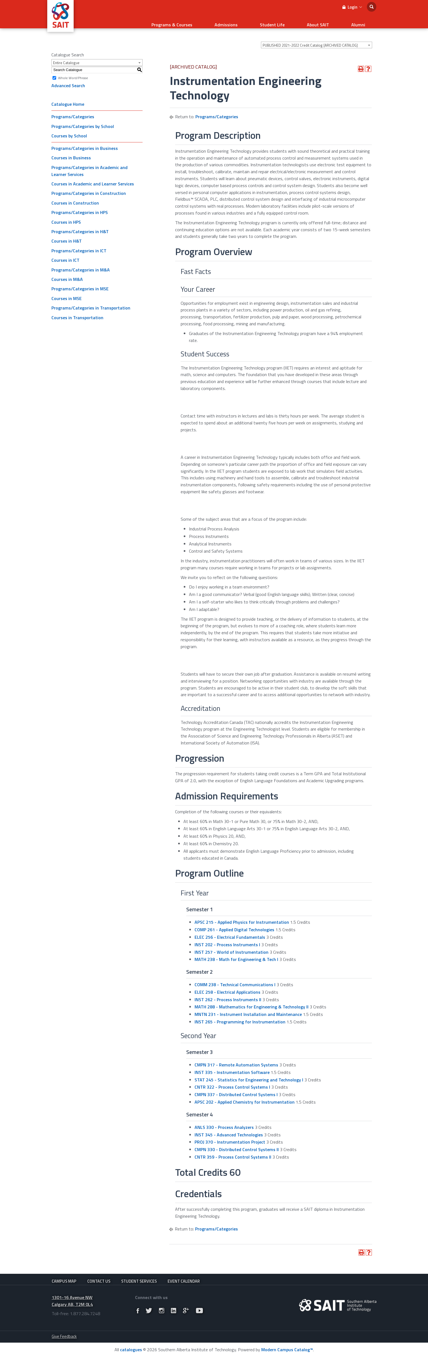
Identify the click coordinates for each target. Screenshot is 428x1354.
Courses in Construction (75, 196)
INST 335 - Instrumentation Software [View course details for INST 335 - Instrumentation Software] (232, 1065)
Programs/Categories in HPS (79, 205)
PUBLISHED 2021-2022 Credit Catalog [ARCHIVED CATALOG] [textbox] (310, 38)
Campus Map (64, 1275)
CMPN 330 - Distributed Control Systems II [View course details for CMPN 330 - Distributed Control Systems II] (237, 1142)
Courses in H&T (66, 234)
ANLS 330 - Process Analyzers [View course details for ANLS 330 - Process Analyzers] (224, 1120)
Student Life (300, 21)
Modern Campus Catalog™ (287, 1347)
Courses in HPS (66, 215)
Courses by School (69, 128)
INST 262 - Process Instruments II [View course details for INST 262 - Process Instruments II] (228, 992)
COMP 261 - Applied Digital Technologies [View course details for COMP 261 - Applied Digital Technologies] (234, 922)
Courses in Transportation (77, 310)
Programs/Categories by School (82, 119)
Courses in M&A (67, 272)
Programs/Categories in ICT (78, 243)
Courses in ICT (65, 253)
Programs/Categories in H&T (80, 224)
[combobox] (316, 38)
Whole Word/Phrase (73, 70)
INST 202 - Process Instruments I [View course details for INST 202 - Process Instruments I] (227, 937)
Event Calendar (184, 1275)
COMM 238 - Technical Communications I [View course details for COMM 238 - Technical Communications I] (235, 977)
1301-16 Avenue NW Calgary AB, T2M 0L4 (72, 1298)
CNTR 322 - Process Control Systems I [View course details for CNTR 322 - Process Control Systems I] (232, 1080)
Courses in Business (71, 151)
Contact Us (98, 1275)
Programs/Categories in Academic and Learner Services (89, 164)
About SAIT (335, 21)
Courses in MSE (66, 291)
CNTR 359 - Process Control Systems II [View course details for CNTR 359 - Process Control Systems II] (233, 1150)
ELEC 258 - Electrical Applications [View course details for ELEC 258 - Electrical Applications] (227, 985)
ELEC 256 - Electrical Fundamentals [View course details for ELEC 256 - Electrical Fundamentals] (230, 930)
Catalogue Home (67, 97)
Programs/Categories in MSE (80, 281)
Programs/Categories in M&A (80, 263)
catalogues (131, 1347)
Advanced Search (68, 78)
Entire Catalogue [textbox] (66, 56)
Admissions (265, 21)
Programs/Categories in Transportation (90, 301)
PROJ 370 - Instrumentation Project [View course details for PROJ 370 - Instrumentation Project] (230, 1135)
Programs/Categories (72, 109)
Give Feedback (64, 1333)
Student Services (139, 1275)
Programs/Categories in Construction (88, 186)
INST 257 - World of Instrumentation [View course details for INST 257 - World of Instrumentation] (231, 945)
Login (352, 7)
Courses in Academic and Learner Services (92, 176)
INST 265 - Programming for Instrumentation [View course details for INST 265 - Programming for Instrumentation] (240, 1014)
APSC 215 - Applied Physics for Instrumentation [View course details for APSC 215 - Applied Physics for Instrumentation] (242, 915)
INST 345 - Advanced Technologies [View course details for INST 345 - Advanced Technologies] (229, 1127)
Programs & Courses (221, 21)
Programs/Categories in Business (84, 141)
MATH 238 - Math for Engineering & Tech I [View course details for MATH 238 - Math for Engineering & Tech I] (236, 952)
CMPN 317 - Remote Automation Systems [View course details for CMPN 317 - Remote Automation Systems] (236, 1057)
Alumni (364, 21)
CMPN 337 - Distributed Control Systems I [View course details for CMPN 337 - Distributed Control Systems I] (236, 1087)
